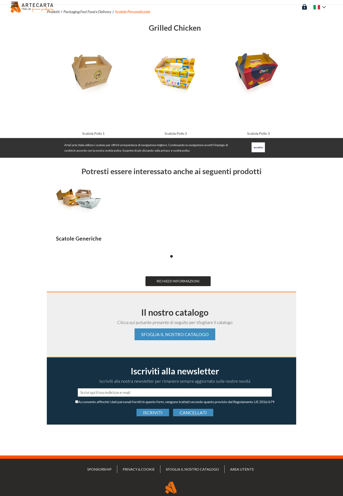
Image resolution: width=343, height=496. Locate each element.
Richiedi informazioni (178, 281)
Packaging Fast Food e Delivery (87, 11)
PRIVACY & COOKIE (139, 469)
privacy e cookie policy (175, 150)
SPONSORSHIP (99, 469)
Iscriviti (153, 412)
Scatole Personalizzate (132, 11)
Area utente (242, 469)
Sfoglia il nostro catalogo (175, 334)
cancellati (193, 412)
